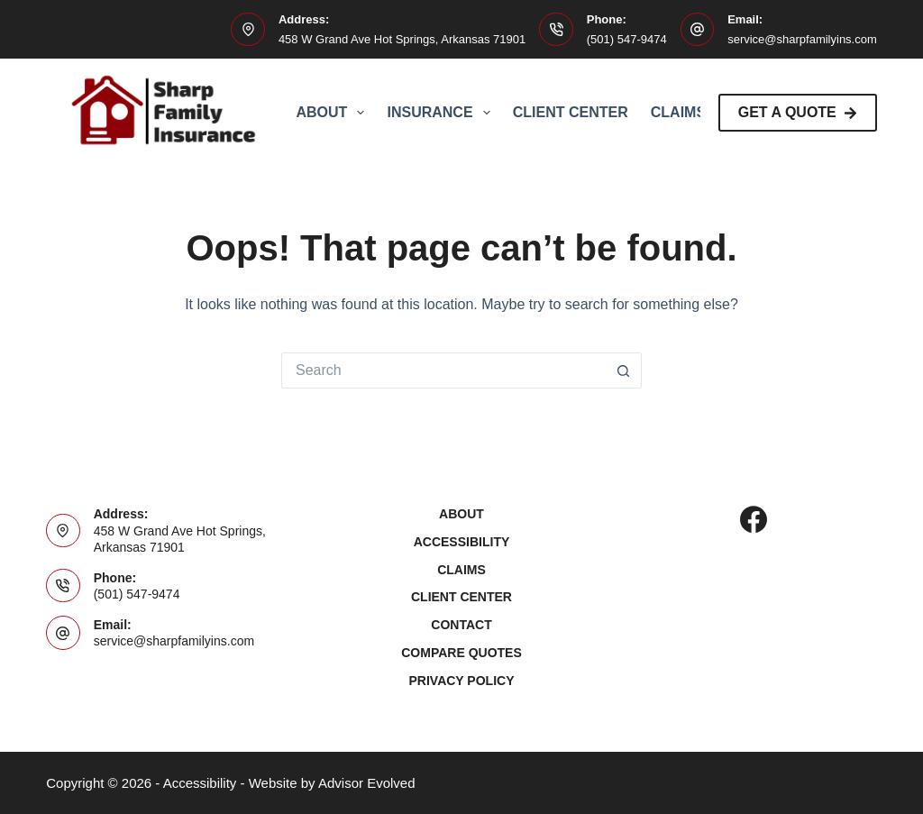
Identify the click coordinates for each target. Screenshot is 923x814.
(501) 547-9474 (627, 39)
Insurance (442, 112)
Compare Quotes (461, 652)
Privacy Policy (462, 680)
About (333, 112)
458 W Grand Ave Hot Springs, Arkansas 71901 (402, 39)
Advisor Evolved (367, 783)
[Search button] (624, 370)
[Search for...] (443, 370)
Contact (461, 624)
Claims (678, 112)
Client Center (570, 112)
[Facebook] (753, 519)
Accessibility (462, 542)
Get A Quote (797, 112)
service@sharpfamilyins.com (802, 39)
